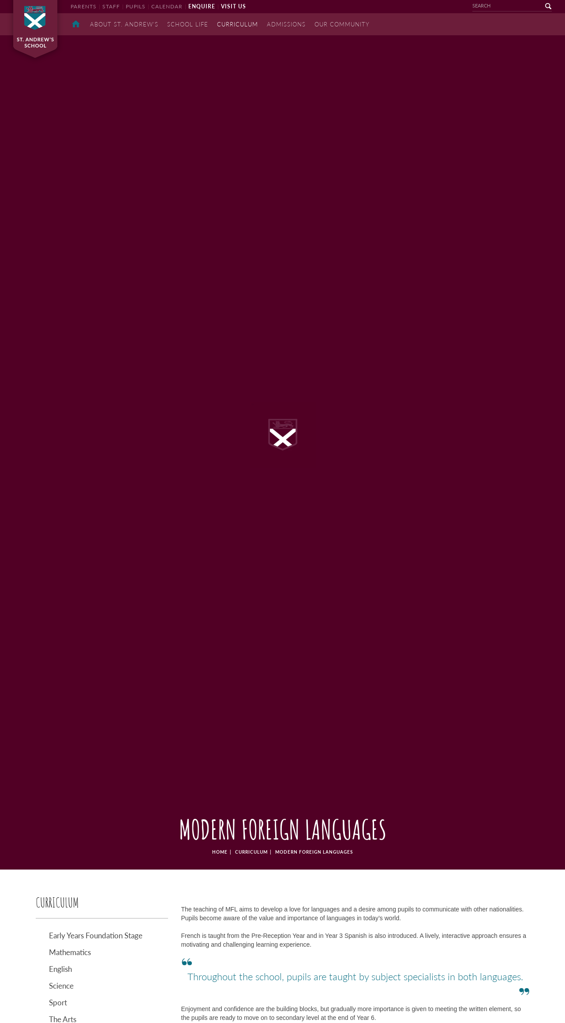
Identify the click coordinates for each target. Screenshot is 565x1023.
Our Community (342, 24)
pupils (136, 6)
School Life (187, 24)
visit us (233, 6)
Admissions (286, 24)
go (543, 6)
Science (61, 985)
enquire (201, 6)
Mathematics (70, 952)
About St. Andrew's (124, 24)
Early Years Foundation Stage (95, 935)
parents (84, 6)
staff (111, 6)
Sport (58, 1002)
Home (76, 24)
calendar (167, 6)
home (220, 852)
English (60, 969)
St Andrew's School (35, 29)
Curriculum (251, 852)
